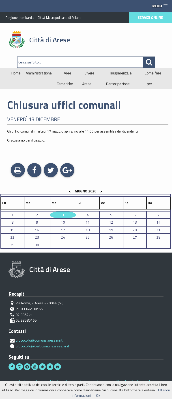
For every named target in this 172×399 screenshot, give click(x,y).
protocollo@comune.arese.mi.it (39, 340)
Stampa (18, 170)
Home (16, 73)
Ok (98, 395)
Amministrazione (39, 73)
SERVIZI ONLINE (150, 17)
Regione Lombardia (19, 17)
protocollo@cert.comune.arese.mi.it (42, 346)
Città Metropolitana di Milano (60, 17)
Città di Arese (49, 39)
